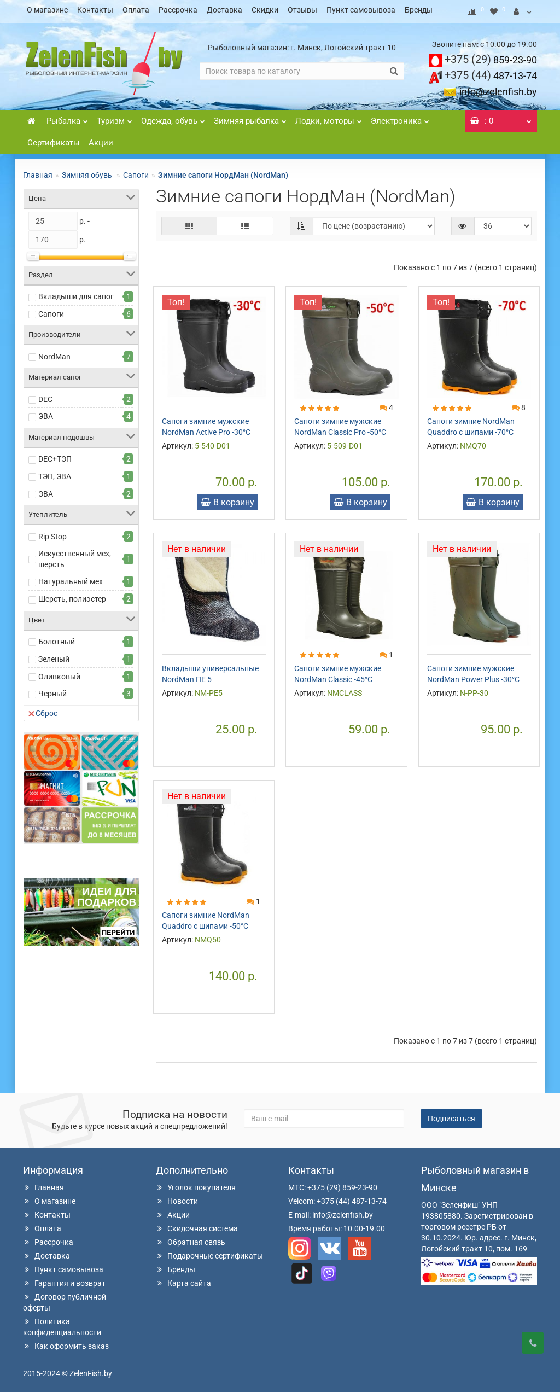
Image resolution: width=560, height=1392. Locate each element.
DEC (45, 396)
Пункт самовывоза (360, 9)
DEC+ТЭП (55, 455)
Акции (101, 139)
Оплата (135, 9)
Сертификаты (53, 139)
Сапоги (136, 171)
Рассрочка (178, 9)
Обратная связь (190, 1238)
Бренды (419, 9)
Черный (52, 690)
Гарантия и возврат (64, 1279)
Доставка (224, 9)
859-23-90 (491, 56)
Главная (37, 171)
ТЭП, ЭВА (54, 473)
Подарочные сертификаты (209, 1252)
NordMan (54, 353)
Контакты (95, 9)
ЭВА (45, 413)
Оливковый (59, 673)
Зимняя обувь (88, 171)
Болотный (56, 638)
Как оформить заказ (66, 1342)
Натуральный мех (70, 578)
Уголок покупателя (196, 1184)
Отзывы (302, 9)
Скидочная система (197, 1225)
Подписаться (451, 1115)
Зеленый (53, 655)
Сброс (42, 710)
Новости (177, 1197)
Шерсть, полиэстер (72, 595)
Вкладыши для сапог (76, 293)
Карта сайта (183, 1279)
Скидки (265, 9)
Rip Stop (52, 533)
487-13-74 (491, 72)
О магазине (47, 9)
